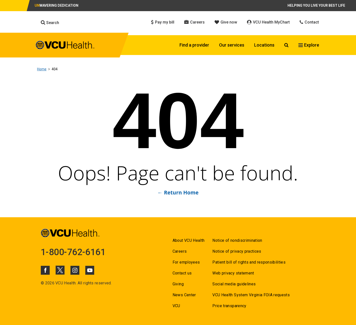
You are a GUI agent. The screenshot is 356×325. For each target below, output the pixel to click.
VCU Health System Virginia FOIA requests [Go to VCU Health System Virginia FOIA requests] (251, 295)
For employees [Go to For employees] (186, 262)
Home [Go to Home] (41, 69)
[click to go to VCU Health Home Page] (65, 45)
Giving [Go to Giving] (178, 284)
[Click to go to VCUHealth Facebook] (45, 270)
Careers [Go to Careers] (180, 251)
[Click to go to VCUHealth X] (60, 270)
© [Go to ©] (42, 283)
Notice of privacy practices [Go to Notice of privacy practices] (236, 251)
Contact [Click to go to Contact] (309, 22)
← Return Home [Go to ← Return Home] (178, 192)
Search (50, 22)
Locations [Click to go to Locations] (264, 45)
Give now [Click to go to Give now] (226, 22)
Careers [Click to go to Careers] (194, 22)
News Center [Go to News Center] (184, 295)
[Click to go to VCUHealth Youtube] (89, 270)
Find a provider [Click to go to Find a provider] (194, 45)
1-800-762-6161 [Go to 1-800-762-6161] (73, 252)
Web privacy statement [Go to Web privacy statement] (233, 273)
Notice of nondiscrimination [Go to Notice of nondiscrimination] (237, 240)
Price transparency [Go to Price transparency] (229, 305)
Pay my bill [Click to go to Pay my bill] (162, 22)
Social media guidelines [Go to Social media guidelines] (234, 284)
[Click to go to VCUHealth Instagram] (74, 270)
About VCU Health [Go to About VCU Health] (188, 240)
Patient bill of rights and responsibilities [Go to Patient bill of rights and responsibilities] (249, 262)
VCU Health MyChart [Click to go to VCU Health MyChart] (268, 22)
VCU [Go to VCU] (176, 305)
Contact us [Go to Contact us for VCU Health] (182, 273)
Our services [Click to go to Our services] (231, 45)
